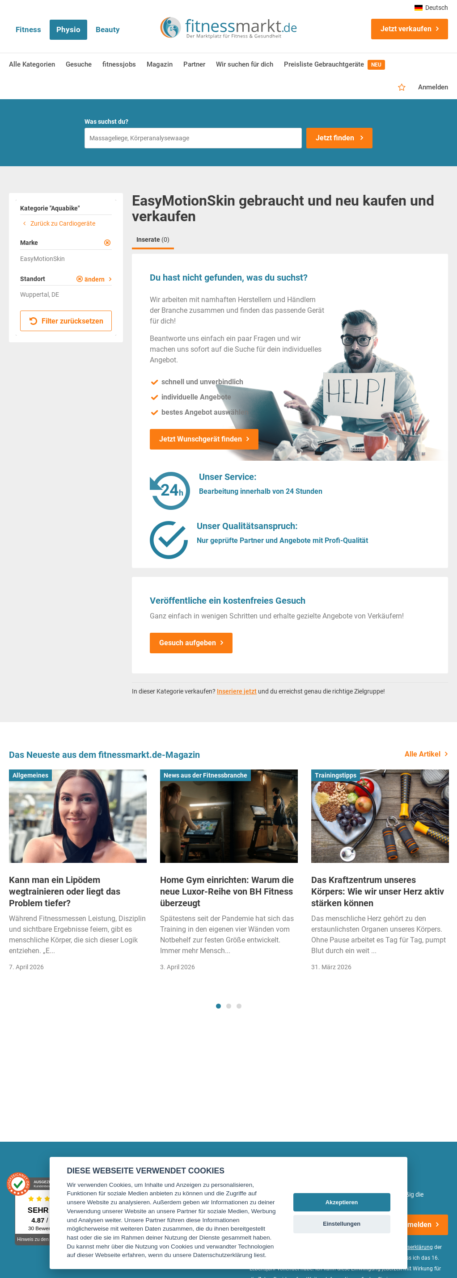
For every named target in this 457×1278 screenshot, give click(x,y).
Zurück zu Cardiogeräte (57, 223)
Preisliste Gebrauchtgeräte (334, 65)
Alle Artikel (422, 754)
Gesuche (79, 64)
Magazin (160, 64)
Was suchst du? (106, 121)
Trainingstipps (335, 775)
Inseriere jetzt (237, 691)
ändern (95, 279)
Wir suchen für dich (244, 64)
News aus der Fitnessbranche (205, 775)
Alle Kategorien (32, 64)
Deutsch (431, 7)
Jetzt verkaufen (406, 29)
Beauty (108, 29)
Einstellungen (341, 1223)
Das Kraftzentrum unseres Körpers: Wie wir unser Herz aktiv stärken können (377, 891)
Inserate (152, 239)
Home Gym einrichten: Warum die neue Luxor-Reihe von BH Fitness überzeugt (227, 891)
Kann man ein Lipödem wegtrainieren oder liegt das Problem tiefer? (64, 891)
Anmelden (433, 87)
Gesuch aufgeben (187, 643)
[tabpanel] (77, 873)
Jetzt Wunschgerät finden (200, 439)
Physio (68, 29)
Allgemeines (30, 775)
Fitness (28, 29)
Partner (194, 64)
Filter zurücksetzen (66, 321)
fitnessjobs (119, 64)
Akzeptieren (342, 1202)
